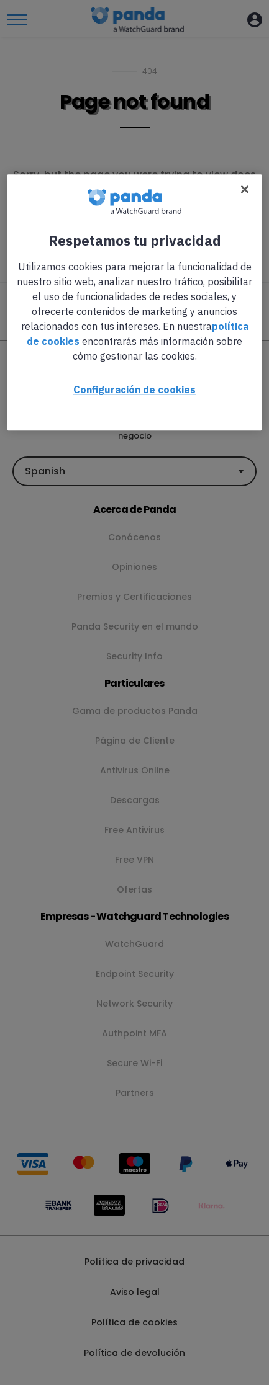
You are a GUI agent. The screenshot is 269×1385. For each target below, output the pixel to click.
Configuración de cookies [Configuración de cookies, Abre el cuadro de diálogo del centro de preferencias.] (134, 389)
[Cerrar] (244, 189)
